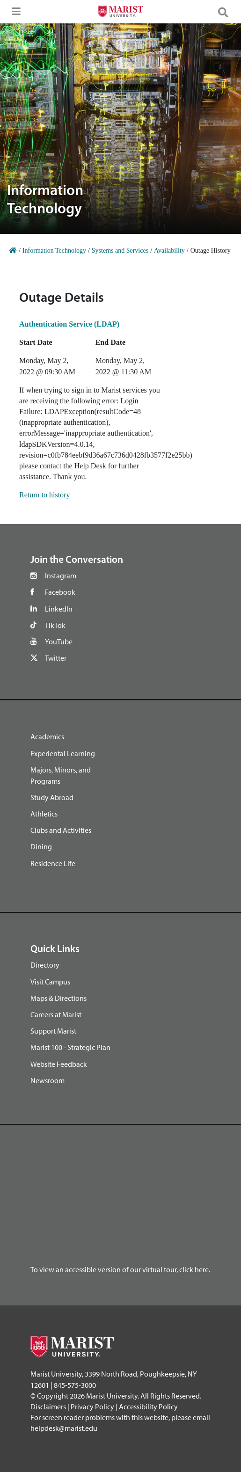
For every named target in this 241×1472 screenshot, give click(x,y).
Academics (47, 736)
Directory (44, 964)
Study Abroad (51, 797)
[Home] (13, 250)
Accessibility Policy (148, 1406)
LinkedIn (59, 608)
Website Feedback (58, 1064)
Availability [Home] (169, 250)
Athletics (44, 813)
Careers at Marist (55, 1014)
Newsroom (47, 1080)
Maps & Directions (58, 998)
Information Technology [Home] (54, 250)
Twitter (55, 658)
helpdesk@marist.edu (63, 1428)
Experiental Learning (62, 753)
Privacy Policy (92, 1406)
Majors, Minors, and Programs (60, 775)
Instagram (60, 575)
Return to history (44, 495)
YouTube (59, 641)
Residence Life (52, 863)
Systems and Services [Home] (120, 250)
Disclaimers (48, 1406)
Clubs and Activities (60, 830)
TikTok (55, 625)
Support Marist (53, 1030)
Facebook (60, 592)
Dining (41, 846)
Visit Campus (50, 981)
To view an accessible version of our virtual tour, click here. (120, 1269)
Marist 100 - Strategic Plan (70, 1047)
